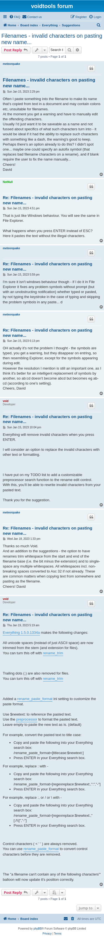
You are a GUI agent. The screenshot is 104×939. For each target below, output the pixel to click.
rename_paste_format (34, 699)
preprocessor (26, 719)
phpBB (38, 928)
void (6, 401)
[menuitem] (14, 17)
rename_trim (53, 653)
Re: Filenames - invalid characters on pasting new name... (47, 200)
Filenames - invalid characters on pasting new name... (51, 39)
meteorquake (11, 63)
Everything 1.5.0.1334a (21, 632)
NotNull (8, 182)
